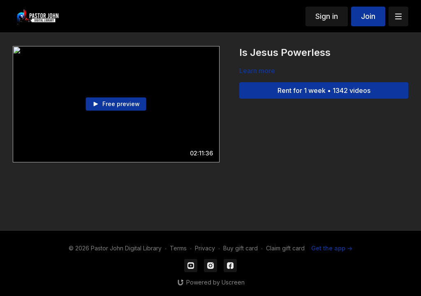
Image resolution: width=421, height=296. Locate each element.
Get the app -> (331, 248)
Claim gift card (285, 248)
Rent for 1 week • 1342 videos (324, 90)
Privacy (205, 248)
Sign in (326, 16)
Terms (178, 248)
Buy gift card (240, 248)
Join (368, 16)
